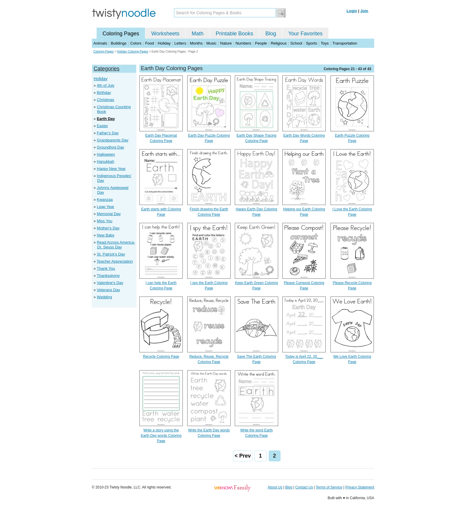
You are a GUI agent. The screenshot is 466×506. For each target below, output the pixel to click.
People (261, 43)
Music (211, 43)
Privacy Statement (359, 487)
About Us (275, 487)
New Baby (105, 235)
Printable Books (234, 34)
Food (149, 43)
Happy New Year (111, 168)
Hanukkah (105, 161)
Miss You (104, 221)
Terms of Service (329, 487)
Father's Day (108, 133)
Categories (106, 69)
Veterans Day (108, 290)
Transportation (344, 43)
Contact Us (304, 487)
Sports (311, 43)
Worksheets (165, 34)
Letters (180, 43)
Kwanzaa (105, 199)
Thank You (106, 268)
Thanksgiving (108, 275)
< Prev (242, 456)
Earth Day (106, 118)
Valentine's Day (110, 282)
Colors (135, 43)
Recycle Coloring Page (161, 356)
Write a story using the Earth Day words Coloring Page (161, 435)
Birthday (104, 92)
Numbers (243, 43)
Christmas (105, 99)
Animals (100, 43)
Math (198, 34)
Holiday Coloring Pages (132, 51)
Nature (226, 43)
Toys (325, 43)
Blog (270, 34)
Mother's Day (108, 228)
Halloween (106, 154)
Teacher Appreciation (115, 261)
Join (364, 11)
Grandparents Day (112, 140)
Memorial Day (109, 214)
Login (352, 11)
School (296, 43)
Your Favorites (305, 34)
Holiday (164, 43)
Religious (278, 43)
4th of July (105, 85)
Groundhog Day (110, 147)
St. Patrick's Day (111, 254)
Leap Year (105, 206)
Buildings (119, 43)
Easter (102, 126)
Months (196, 43)
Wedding (104, 297)
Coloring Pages (121, 34)
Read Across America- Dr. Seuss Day (116, 244)
